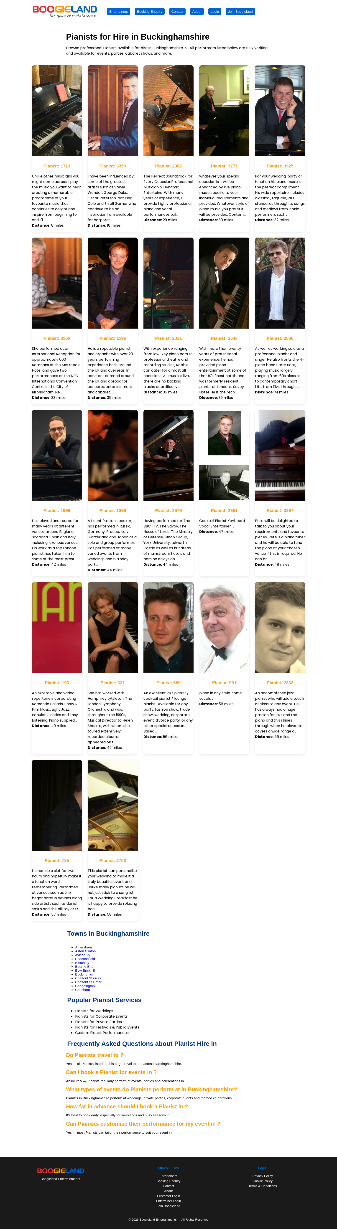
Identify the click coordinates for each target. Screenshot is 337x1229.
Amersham (83, 947)
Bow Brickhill (85, 970)
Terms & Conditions (262, 1186)
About (197, 11)
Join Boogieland (240, 11)
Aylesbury (82, 955)
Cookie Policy (263, 1181)
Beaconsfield (85, 959)
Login (215, 11)
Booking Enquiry (149, 11)
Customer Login (168, 1196)
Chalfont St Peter (88, 982)
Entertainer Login (168, 1201)
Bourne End (84, 966)
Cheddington (85, 986)
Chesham (82, 990)
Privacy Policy (263, 1176)
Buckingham (84, 974)
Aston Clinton (85, 951)
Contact (177, 11)
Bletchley (82, 963)
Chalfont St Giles (88, 978)
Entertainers (118, 11)
